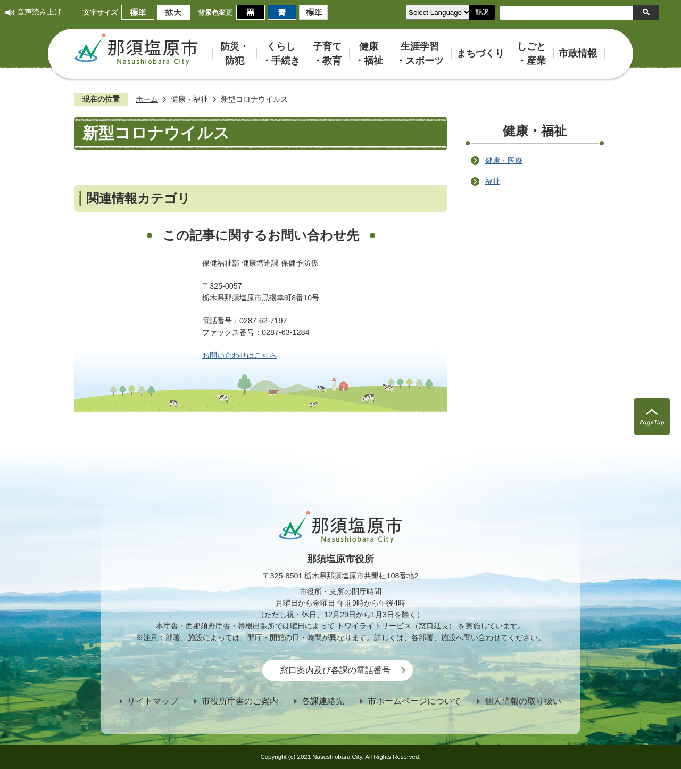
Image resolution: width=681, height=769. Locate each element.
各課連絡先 (323, 701)
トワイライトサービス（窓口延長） (396, 625)
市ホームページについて (414, 701)
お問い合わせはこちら (239, 355)
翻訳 (482, 12)
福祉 (492, 181)
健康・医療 (503, 160)
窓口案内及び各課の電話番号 (335, 670)
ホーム (147, 99)
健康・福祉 (189, 99)
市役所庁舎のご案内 (240, 701)
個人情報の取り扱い (523, 701)
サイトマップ (152, 701)
